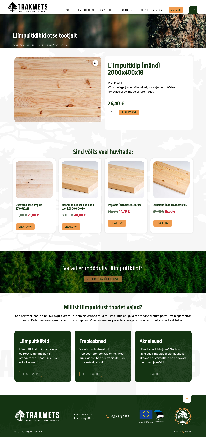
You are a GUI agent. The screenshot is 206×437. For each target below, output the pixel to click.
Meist (144, 10)
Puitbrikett (129, 10)
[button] (95, 63)
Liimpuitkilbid (86, 10)
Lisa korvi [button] (25, 226)
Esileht (16, 45)
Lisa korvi (129, 112)
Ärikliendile (108, 10)
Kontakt (158, 10)
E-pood (67, 10)
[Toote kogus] (112, 112)
